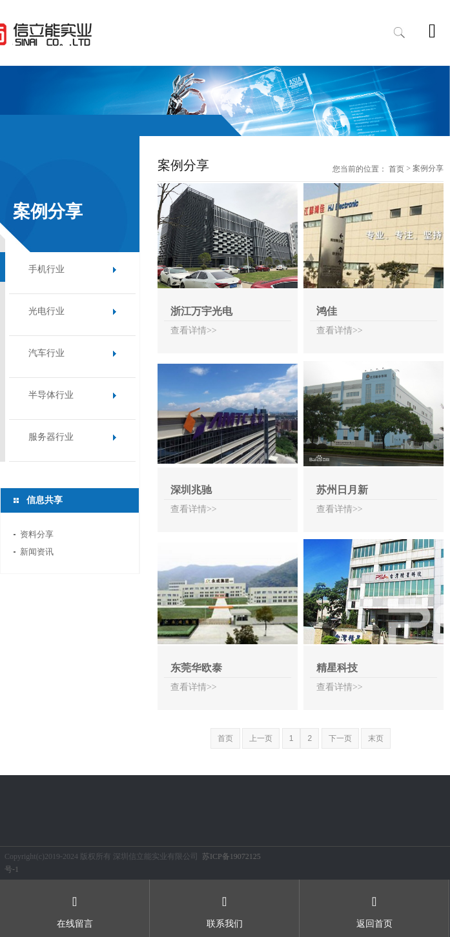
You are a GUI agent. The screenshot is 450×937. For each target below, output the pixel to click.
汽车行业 (46, 353)
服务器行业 (51, 437)
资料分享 (37, 534)
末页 (376, 738)
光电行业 (46, 311)
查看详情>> (193, 330)
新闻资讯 (37, 552)
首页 (396, 168)
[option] (225, 101)
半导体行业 (51, 395)
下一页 (340, 738)
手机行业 (46, 269)
